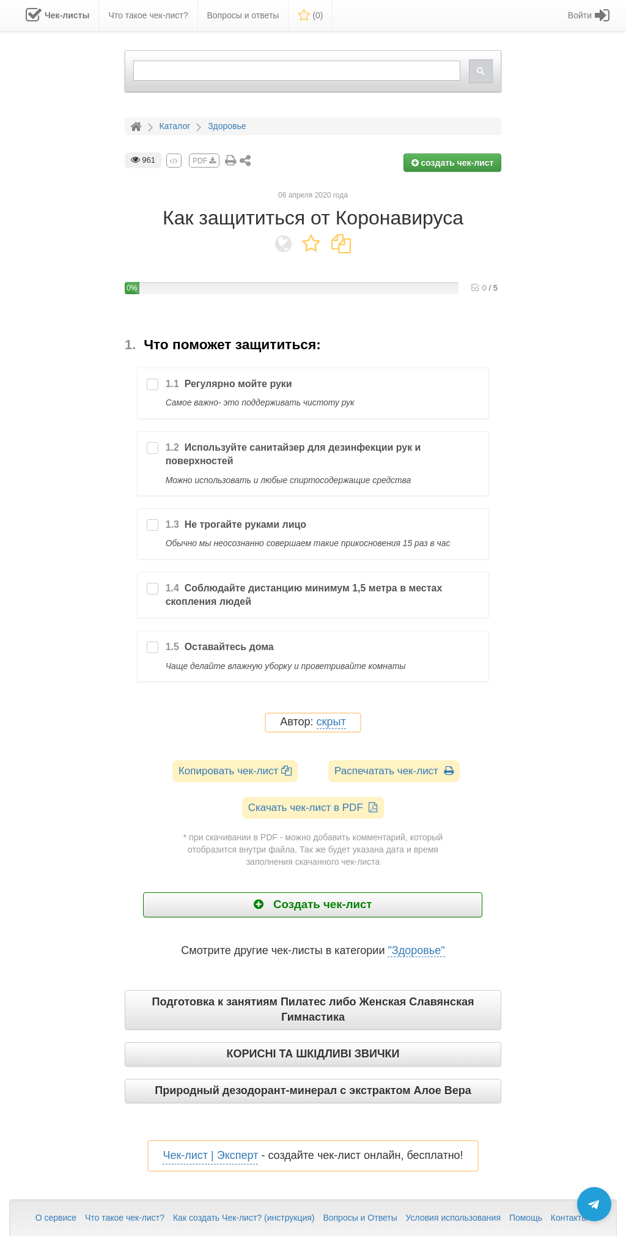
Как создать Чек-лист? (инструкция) (244, 1218)
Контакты (569, 1218)
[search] (295, 70)
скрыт (331, 722)
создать (452, 163)
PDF (204, 161)
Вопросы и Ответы (360, 1218)
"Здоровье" (416, 950)
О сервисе (55, 1218)
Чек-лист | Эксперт (210, 1155)
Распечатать (394, 771)
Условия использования (453, 1218)
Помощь (525, 1218)
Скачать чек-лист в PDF (313, 807)
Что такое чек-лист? (124, 1218)
